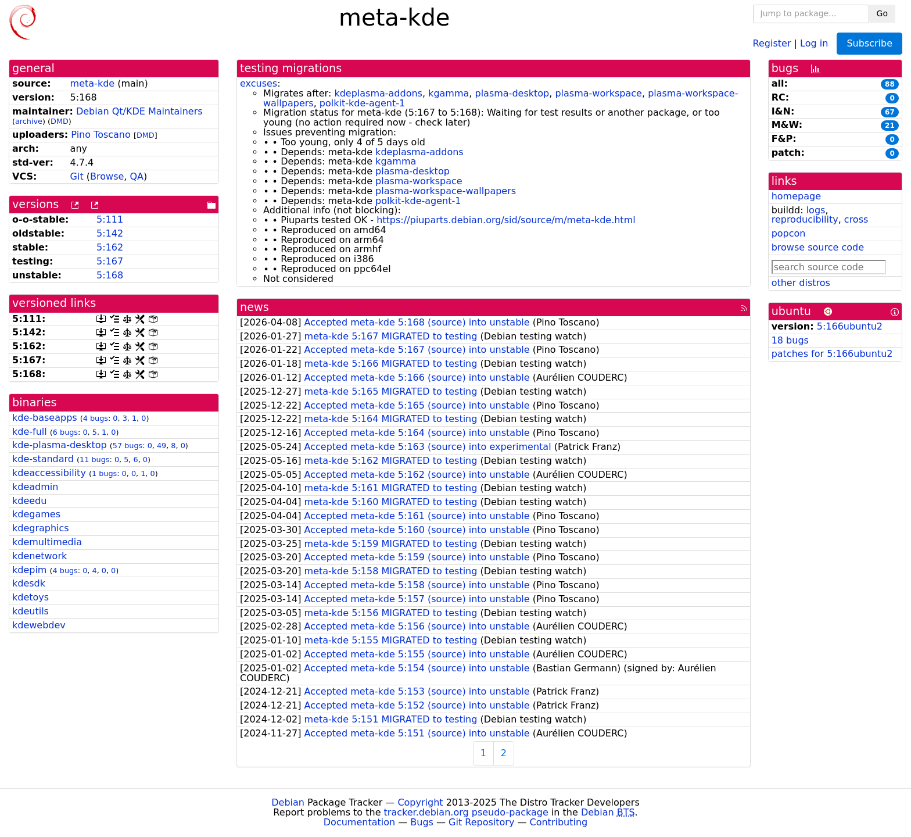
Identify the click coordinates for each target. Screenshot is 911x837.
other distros (801, 282)
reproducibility (805, 219)
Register (772, 42)
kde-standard (43, 458)
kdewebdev (39, 625)
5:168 (109, 275)
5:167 (109, 261)
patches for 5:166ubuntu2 (832, 353)
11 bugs (94, 459)
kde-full (29, 431)
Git (77, 176)
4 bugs (95, 418)
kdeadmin (35, 486)
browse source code (818, 247)
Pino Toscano (100, 134)
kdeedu (29, 500)
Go (882, 13)
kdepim (29, 569)
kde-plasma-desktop (59, 444)
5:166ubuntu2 (850, 326)
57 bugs (127, 445)
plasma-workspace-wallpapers (445, 190)
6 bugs (65, 432)
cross (856, 219)
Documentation (359, 822)
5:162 (109, 247)
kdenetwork (39, 555)
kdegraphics (40, 528)
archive (28, 121)
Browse (107, 176)
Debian (287, 802)
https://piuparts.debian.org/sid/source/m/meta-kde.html (506, 220)
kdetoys (30, 597)
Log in (814, 42)
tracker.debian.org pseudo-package (466, 812)
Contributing (559, 822)
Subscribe (869, 43)
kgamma (448, 93)
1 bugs (104, 473)
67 (890, 112)
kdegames (36, 514)
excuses (258, 83)
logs (816, 210)
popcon (789, 233)
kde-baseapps (44, 417)
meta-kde (92, 83)
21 (890, 125)
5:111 (109, 219)
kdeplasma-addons (378, 93)
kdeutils (30, 611)
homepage (796, 196)
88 (890, 84)
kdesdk (28, 583)
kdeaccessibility (49, 472)
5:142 (109, 233)
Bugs (421, 822)
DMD (60, 121)
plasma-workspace (598, 93)
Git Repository (481, 822)
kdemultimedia (47, 542)
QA (137, 176)
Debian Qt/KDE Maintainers (139, 111)
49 (161, 445)
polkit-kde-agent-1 (362, 103)
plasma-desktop (512, 93)
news (254, 307)
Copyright (420, 802)
